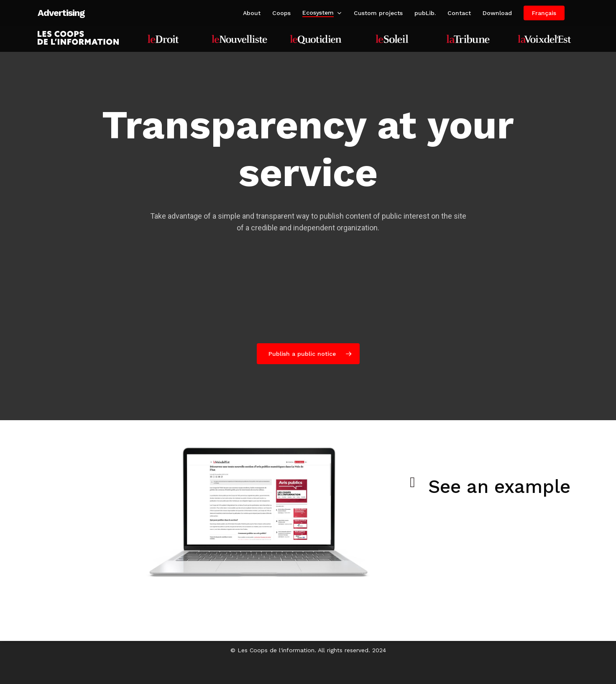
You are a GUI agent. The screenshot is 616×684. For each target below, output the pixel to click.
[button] (308, 353)
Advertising (61, 13)
